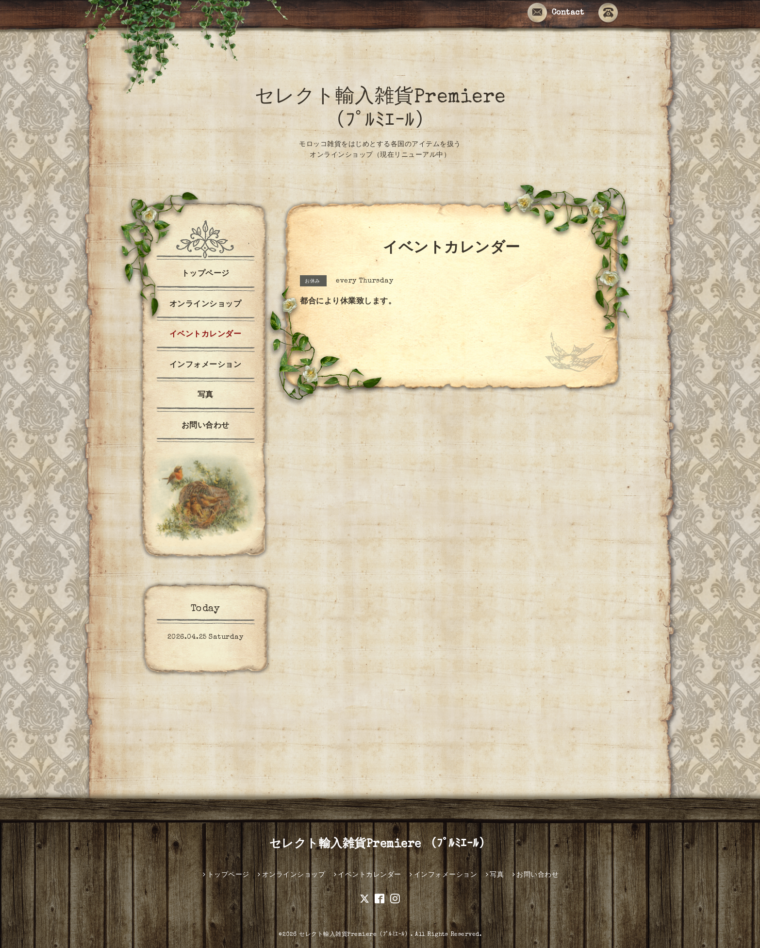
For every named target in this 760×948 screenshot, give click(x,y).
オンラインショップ (205, 305)
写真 (206, 395)
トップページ (206, 274)
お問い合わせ (206, 426)
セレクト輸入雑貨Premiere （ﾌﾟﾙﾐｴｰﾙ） (380, 844)
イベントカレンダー (205, 335)
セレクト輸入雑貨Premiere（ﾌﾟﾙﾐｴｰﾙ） (355, 935)
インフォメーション (205, 365)
